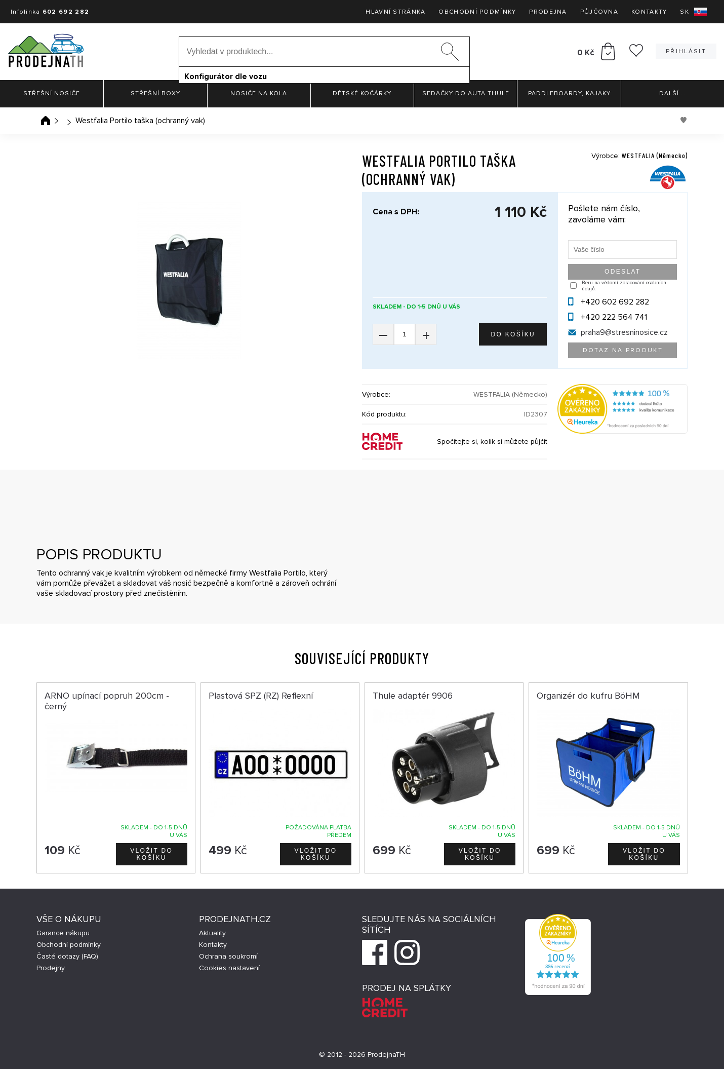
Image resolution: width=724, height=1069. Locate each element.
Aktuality (212, 933)
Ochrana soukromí (228, 956)
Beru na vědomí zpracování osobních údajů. (624, 286)
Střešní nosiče (51, 93)
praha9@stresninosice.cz (624, 332)
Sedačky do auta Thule (465, 93)
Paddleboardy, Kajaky (569, 93)
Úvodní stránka (45, 120)
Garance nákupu (63, 933)
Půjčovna (599, 12)
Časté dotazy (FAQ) (67, 956)
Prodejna (548, 12)
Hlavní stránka (395, 12)
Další (672, 93)
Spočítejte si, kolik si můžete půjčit (492, 441)
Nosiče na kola (258, 93)
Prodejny (50, 968)
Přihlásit (686, 51)
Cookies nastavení (229, 968)
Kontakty (649, 12)
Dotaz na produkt (623, 350)
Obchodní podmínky (477, 12)
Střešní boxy (155, 93)
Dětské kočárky (362, 93)
